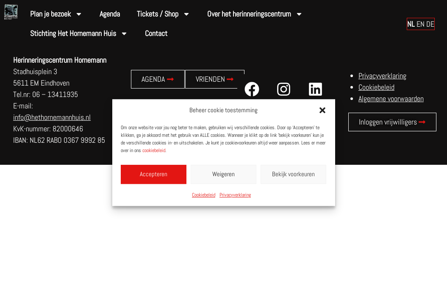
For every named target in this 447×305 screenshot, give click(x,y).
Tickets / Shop (163, 14)
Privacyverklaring (235, 194)
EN (420, 24)
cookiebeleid (153, 150)
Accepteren (153, 174)
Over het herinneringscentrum (255, 14)
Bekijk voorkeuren (293, 174)
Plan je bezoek (56, 14)
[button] (322, 110)
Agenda (110, 14)
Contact (156, 33)
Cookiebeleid (203, 194)
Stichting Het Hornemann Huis (79, 33)
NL (411, 24)
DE (430, 24)
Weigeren (223, 174)
